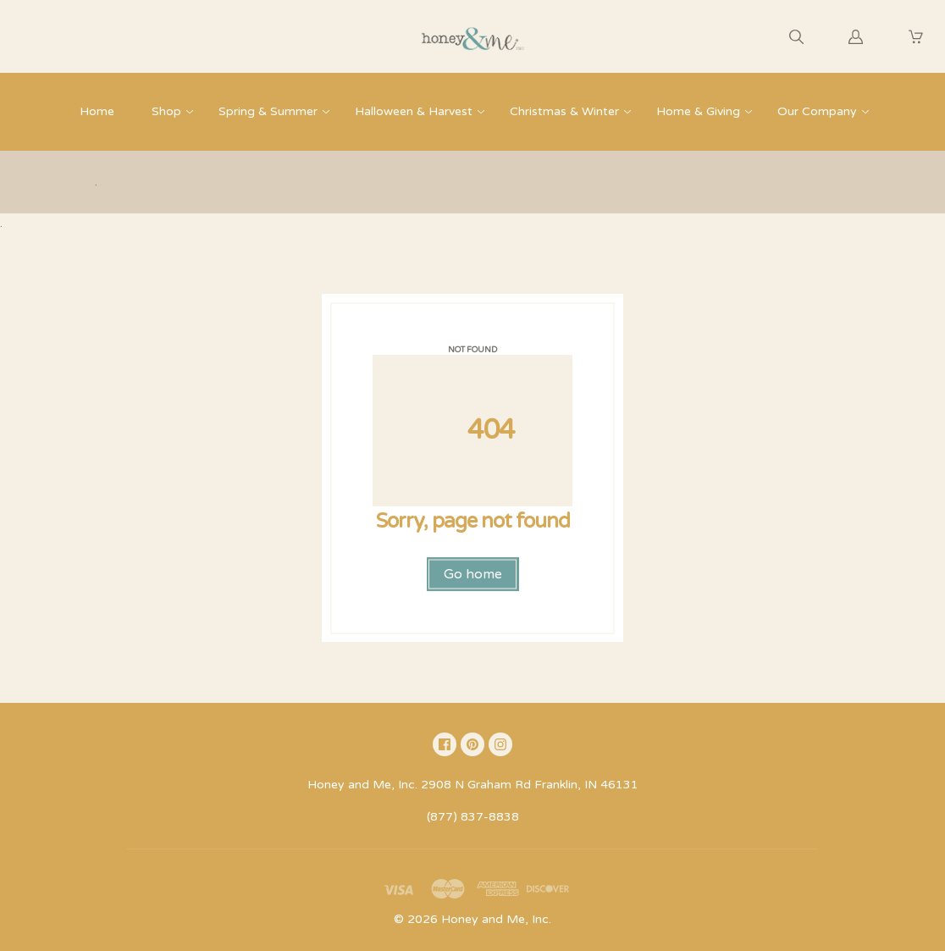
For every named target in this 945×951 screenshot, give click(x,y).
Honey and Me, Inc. (496, 919)
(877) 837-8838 (473, 817)
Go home (473, 574)
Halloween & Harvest (413, 111)
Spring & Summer (268, 111)
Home (97, 111)
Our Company (817, 111)
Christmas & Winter (564, 111)
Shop (166, 111)
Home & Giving (698, 111)
